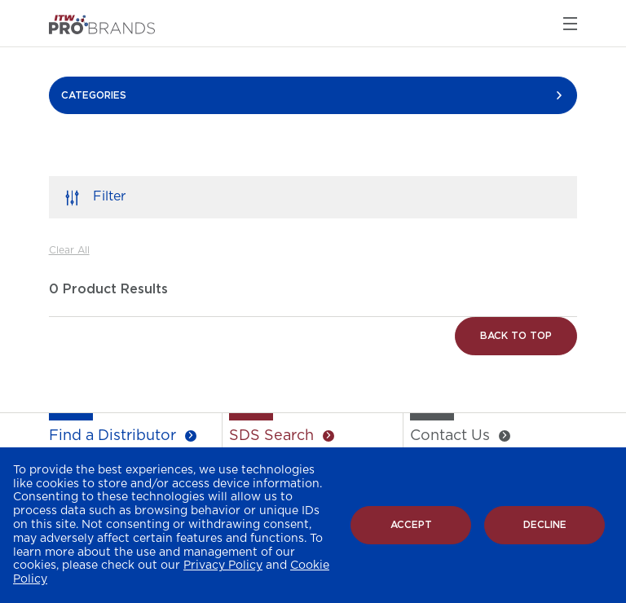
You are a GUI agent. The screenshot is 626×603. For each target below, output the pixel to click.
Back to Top (516, 336)
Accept (411, 525)
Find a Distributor (112, 436)
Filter (109, 196)
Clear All (69, 250)
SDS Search (271, 436)
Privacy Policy (222, 565)
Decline (544, 525)
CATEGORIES (93, 95)
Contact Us (450, 436)
